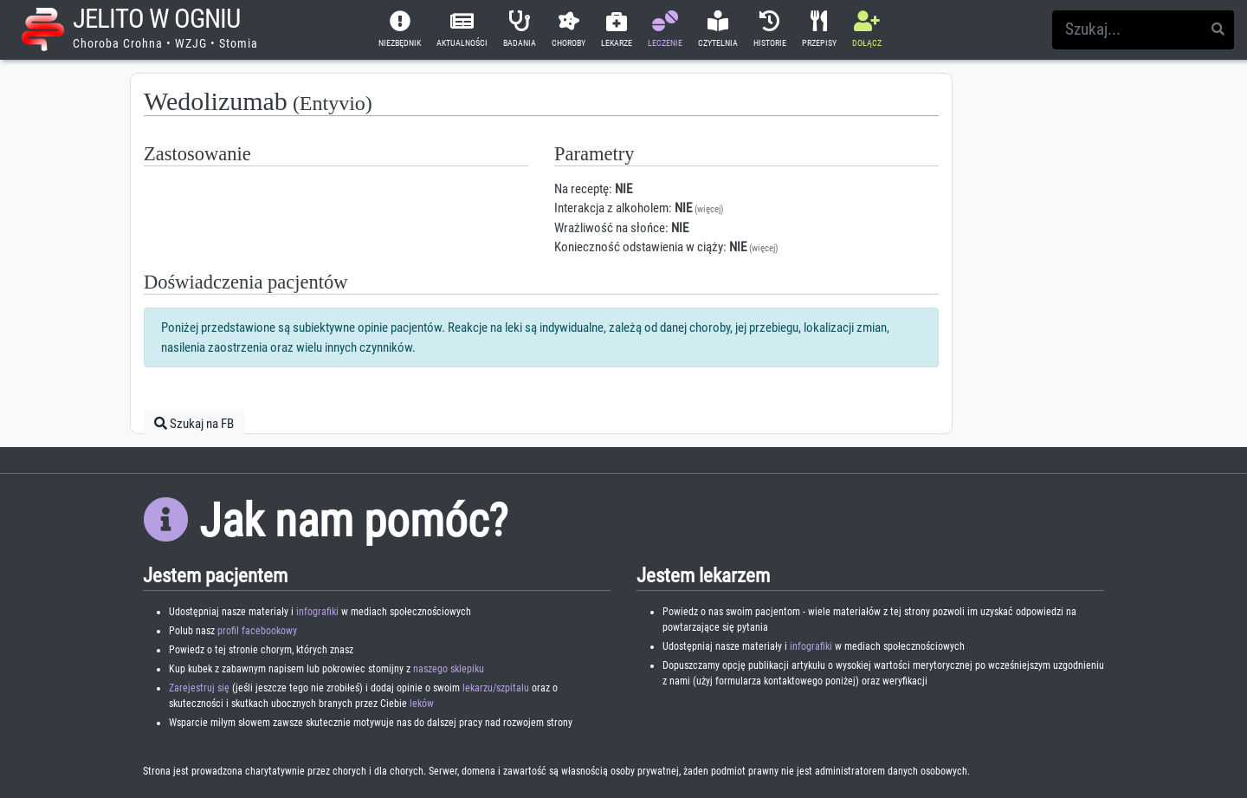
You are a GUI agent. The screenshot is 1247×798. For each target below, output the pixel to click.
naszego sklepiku (448, 669)
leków (422, 703)
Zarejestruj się (199, 688)
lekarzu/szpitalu (495, 688)
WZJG (191, 43)
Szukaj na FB (194, 423)
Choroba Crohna (118, 43)
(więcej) (709, 209)
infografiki (317, 612)
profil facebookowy (257, 631)
